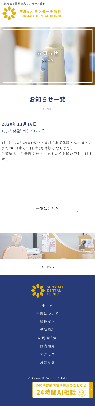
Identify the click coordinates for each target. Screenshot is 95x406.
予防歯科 (47, 330)
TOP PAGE (47, 267)
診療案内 (47, 322)
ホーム (47, 305)
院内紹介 (47, 346)
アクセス (47, 354)
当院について (47, 313)
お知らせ (47, 362)
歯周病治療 (47, 338)
